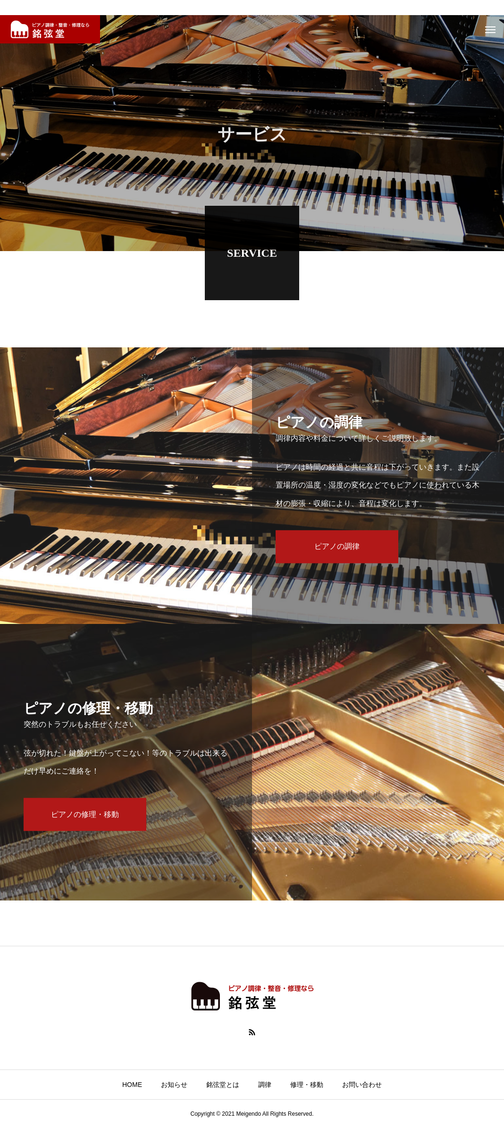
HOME (132, 1084)
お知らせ (174, 1084)
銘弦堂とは (222, 1084)
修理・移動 (306, 1084)
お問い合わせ (362, 1084)
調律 (264, 1084)
